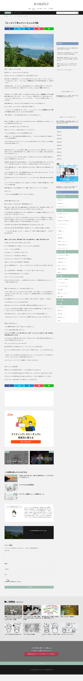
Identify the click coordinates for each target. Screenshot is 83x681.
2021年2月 (59, 131)
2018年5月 (59, 155)
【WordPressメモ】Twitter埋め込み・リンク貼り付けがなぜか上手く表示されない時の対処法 (67, 53)
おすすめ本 (61, 217)
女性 (60, 234)
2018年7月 (59, 148)
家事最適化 (61, 238)
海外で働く (61, 314)
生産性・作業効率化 (63, 269)
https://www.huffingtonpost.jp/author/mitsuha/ (42, 517)
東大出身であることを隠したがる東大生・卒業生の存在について (50, 617)
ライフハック (62, 227)
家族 (38, 26)
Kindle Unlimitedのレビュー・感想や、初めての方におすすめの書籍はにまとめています (67, 96)
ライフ (33, 8)
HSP (12, 12)
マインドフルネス (14, 475)
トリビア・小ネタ (62, 224)
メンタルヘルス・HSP (63, 286)
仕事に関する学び (62, 258)
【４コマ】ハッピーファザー (67, 634)
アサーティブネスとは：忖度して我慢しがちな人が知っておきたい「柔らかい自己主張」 (32, 618)
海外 (45, 8)
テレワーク (19, 12)
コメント (7, 550)
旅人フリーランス (62, 265)
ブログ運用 (50, 8)
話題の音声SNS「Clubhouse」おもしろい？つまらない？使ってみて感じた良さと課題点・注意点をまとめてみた (67, 59)
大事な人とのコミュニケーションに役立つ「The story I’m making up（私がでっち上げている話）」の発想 (67, 65)
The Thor (61, 200)
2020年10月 (59, 145)
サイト (6, 574)
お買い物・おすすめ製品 (64, 220)
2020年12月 (59, 138)
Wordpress (61, 203)
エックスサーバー (62, 207)
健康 (29, 8)
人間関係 (24, 26)
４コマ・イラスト (62, 248)
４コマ (15, 12)
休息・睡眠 (61, 289)
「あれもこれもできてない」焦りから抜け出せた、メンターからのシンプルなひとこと (35, 476)
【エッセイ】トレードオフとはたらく (64, 69)
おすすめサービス (62, 213)
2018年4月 (59, 158)
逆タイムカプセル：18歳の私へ (67, 616)
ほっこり (35, 26)
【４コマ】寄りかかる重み (29, 634)
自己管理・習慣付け (63, 245)
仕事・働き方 (39, 8)
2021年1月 (59, 135)
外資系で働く (62, 262)
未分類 (60, 300)
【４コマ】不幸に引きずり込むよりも (13, 634)
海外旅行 (61, 317)
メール (6, 569)
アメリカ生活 (62, 307)
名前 (6, 563)
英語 (60, 320)
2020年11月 (59, 142)
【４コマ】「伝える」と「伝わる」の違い (51, 635)
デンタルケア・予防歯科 (64, 279)
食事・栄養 (61, 296)
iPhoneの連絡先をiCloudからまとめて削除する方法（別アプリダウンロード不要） (67, 48)
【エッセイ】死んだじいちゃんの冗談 (20, 16)
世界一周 (61, 310)
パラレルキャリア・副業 (64, 255)
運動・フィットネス (63, 293)
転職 (60, 272)
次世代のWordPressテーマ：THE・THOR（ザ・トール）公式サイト (41, 653)
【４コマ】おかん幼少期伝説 (26, 484)
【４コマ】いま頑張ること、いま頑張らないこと (31, 494)
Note (8, 69)
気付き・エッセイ (29, 26)
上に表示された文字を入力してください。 (13, 581)
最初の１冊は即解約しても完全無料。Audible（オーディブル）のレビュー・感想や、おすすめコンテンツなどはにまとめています (67, 122)
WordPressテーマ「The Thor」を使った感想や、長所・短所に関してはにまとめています (66, 187)
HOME (7, 16)
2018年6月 (59, 152)
